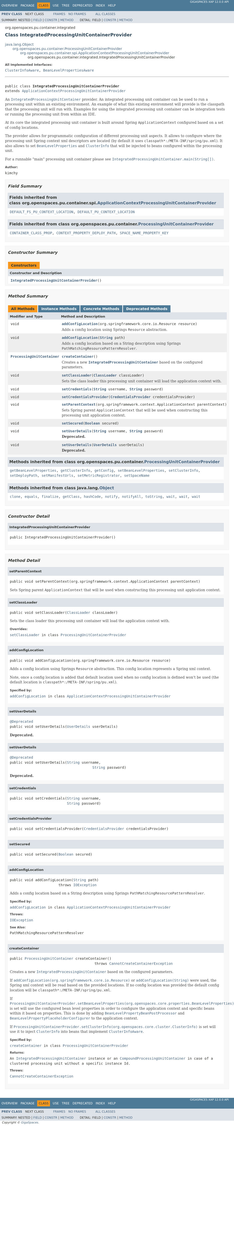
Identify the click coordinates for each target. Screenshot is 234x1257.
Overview (10, 5)
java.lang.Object (19, 44)
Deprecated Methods (146, 309)
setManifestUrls (57, 475)
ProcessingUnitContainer (35, 356)
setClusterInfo (183, 470)
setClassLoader (76, 375)
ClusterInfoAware (22, 70)
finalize (49, 497)
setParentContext (79, 404)
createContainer (77, 356)
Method (67, 20)
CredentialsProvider (130, 397)
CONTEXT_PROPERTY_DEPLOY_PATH (85, 233)
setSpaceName (136, 475)
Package (27, 5)
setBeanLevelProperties (141, 470)
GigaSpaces (29, 1122)
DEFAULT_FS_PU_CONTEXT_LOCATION (41, 212)
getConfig (103, 470)
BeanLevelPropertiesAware (68, 70)
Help (112, 5)
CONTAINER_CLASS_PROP (31, 233)
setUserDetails (76, 431)
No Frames (77, 14)
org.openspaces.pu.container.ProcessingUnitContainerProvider (67, 49)
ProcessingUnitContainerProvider (176, 224)
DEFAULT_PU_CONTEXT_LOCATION (106, 212)
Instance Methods (58, 309)
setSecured (72, 423)
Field (37, 20)
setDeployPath (23, 475)
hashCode (92, 497)
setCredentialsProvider (85, 397)
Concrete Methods (101, 309)
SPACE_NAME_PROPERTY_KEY (144, 233)
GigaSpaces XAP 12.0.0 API (209, 2)
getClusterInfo (75, 470)
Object (106, 488)
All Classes (105, 14)
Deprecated (83, 5)
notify (111, 497)
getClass (71, 497)
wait (170, 497)
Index (100, 5)
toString (153, 497)
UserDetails (105, 445)
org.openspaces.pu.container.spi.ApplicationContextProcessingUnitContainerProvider (94, 53)
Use (56, 5)
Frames (59, 14)
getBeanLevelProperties (33, 470)
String (106, 338)
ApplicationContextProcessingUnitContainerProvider (74, 91)
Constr (51, 20)
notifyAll (131, 497)
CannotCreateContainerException (141, 964)
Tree (66, 5)
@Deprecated (21, 722)
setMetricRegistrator (99, 475)
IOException (85, 885)
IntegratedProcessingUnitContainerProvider (54, 280)
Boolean (92, 423)
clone (15, 497)
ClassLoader (105, 375)
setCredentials (76, 389)
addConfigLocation (80, 324)
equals (31, 497)
